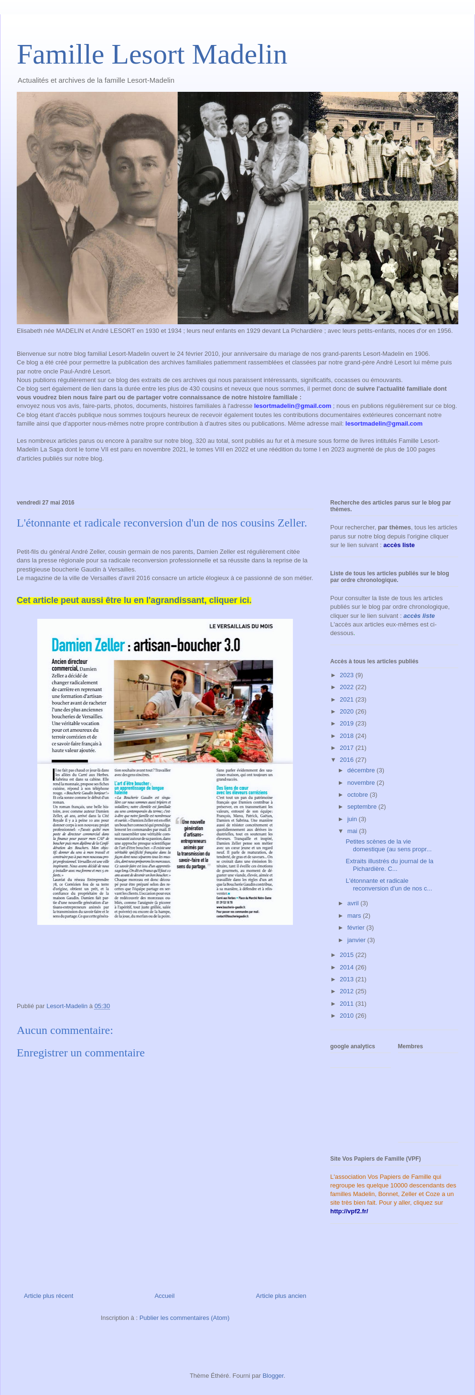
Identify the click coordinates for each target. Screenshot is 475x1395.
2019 (348, 723)
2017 (348, 747)
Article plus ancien (281, 1295)
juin (353, 819)
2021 (348, 699)
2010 (348, 1015)
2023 (348, 675)
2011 (348, 1003)
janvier (357, 940)
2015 (348, 954)
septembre (362, 806)
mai (353, 831)
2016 (348, 759)
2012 (348, 991)
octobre (358, 794)
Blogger (272, 1375)
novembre (362, 782)
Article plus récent (48, 1295)
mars (355, 915)
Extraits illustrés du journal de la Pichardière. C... (389, 864)
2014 (348, 967)
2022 (348, 687)
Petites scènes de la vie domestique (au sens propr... (388, 845)
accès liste (419, 615)
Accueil (164, 1295)
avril (353, 903)
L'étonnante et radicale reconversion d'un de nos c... (388, 884)
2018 (348, 735)
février (357, 927)
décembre (362, 770)
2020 (348, 711)
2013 (348, 979)
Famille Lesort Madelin (152, 54)
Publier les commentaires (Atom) (185, 1317)
